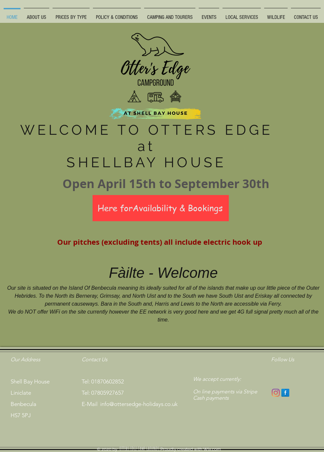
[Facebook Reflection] (285, 393)
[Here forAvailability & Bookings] (161, 208)
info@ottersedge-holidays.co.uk (139, 404)
